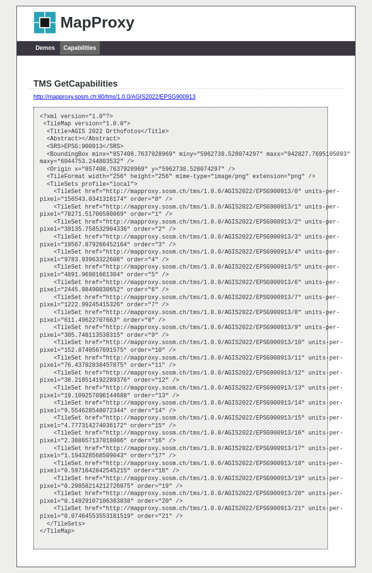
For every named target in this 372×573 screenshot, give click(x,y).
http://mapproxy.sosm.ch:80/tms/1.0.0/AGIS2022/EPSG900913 (114, 96)
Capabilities (79, 48)
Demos (45, 48)
